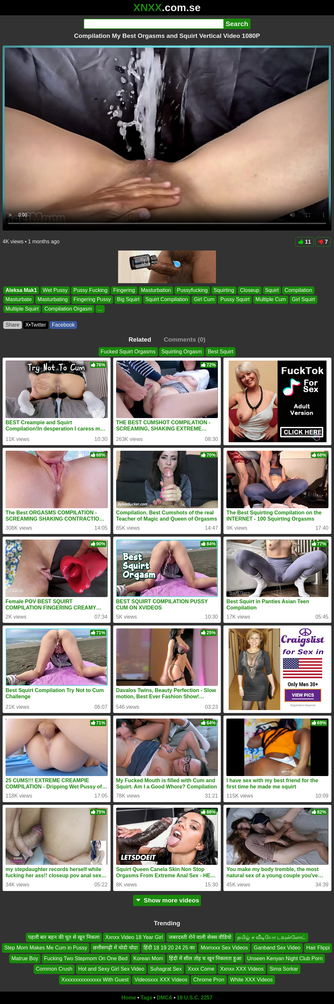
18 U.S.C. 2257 (194, 997)
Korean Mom (148, 958)
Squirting (224, 290)
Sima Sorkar (283, 969)
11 (304, 242)
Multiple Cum (270, 299)
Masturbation (156, 290)
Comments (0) (184, 339)
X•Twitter (35, 325)
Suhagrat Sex (166, 969)
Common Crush (54, 969)
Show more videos (167, 900)
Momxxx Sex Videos (224, 947)
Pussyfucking (192, 290)
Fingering (124, 290)
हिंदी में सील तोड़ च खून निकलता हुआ (205, 958)
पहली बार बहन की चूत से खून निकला (63, 937)
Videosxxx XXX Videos (160, 979)
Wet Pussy (55, 290)
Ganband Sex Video (277, 947)
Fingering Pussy (92, 299)
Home (129, 997)
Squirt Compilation (166, 299)
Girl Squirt (303, 299)
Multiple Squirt (22, 309)
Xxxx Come (201, 969)
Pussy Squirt (235, 299)
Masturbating (53, 299)
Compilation (298, 290)
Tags (146, 997)
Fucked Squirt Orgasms (128, 351)
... (100, 309)
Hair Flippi (318, 947)
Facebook (63, 325)
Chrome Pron (208, 979)
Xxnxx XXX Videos (242, 969)
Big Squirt (128, 299)
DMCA (164, 997)
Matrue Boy (24, 958)
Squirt (272, 290)
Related (140, 339)
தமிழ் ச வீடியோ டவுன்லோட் (271, 937)
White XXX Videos (251, 979)
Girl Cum (204, 299)
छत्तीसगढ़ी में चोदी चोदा (115, 947)
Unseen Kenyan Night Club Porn (285, 958)
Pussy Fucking (90, 290)
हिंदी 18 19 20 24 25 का (169, 947)
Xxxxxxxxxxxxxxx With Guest (95, 979)
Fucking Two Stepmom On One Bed (86, 958)
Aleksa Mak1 (21, 290)
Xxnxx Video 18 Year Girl (134, 937)
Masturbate (19, 299)
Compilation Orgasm (68, 309)
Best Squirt (220, 351)
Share (13, 325)
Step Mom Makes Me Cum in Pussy (45, 947)
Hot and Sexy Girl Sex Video (111, 969)
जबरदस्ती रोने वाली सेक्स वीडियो (200, 937)
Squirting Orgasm (181, 351)
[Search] (153, 24)
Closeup (249, 290)
